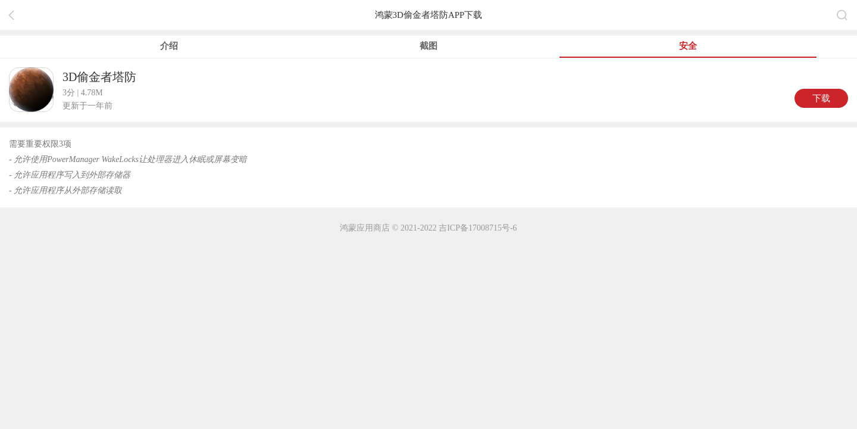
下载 (821, 98)
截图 (428, 46)
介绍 (169, 46)
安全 (688, 46)
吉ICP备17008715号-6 (478, 227)
